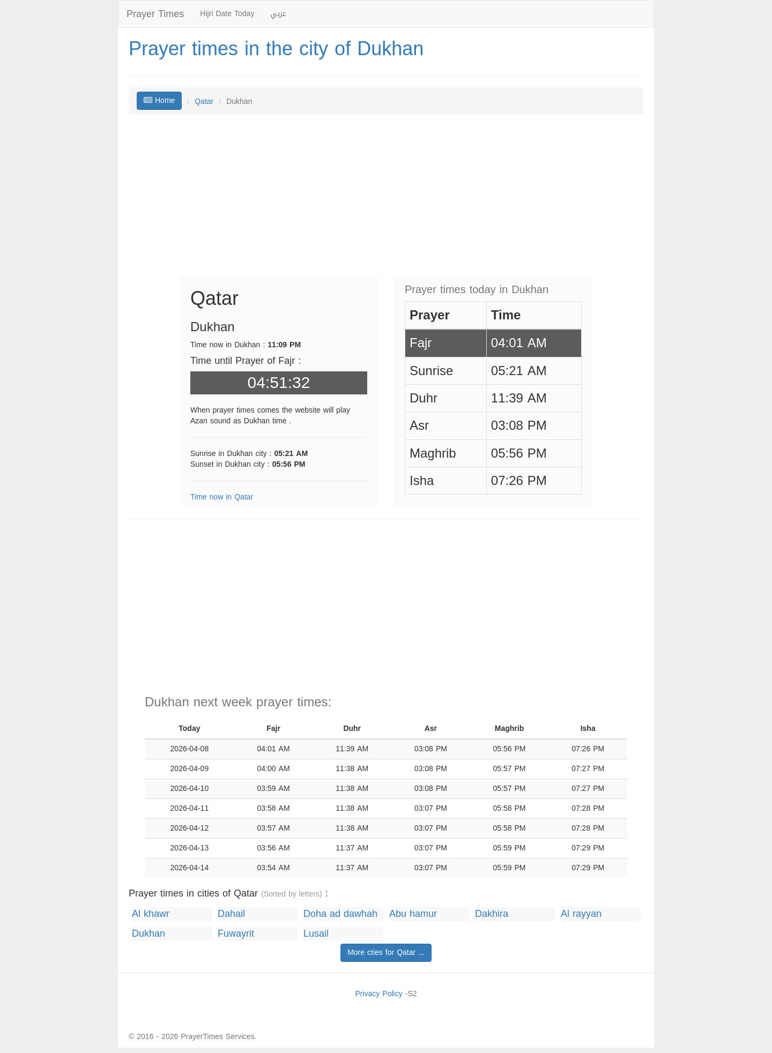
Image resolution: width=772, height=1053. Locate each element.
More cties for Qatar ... (386, 952)
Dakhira (491, 914)
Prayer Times (155, 14)
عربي (278, 13)
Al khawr (150, 914)
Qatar (204, 101)
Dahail (231, 914)
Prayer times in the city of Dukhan (276, 49)
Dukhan (148, 934)
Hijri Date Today (227, 13)
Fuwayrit (236, 934)
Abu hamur (413, 914)
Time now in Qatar (221, 497)
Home (159, 100)
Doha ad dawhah (340, 914)
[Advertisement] (386, 200)
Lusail (316, 934)
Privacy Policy (378, 994)
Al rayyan (581, 914)
